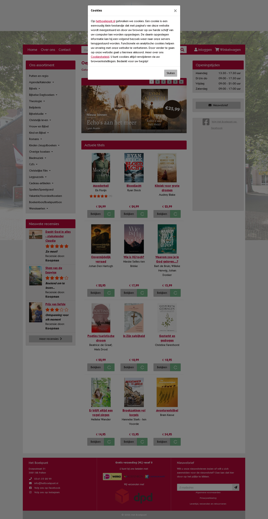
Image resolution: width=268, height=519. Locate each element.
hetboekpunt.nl (105, 21)
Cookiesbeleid (100, 56)
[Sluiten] (175, 10)
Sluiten (171, 73)
